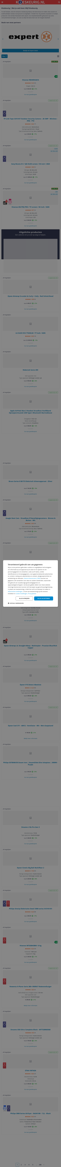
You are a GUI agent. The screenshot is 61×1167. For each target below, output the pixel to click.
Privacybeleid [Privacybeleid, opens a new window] (32, 593)
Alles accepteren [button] (43, 598)
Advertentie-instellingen (15, 591)
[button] (16, 603)
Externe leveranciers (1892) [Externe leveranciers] (32, 578)
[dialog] (30, 583)
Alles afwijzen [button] (24, 598)
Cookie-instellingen (21, 593)
